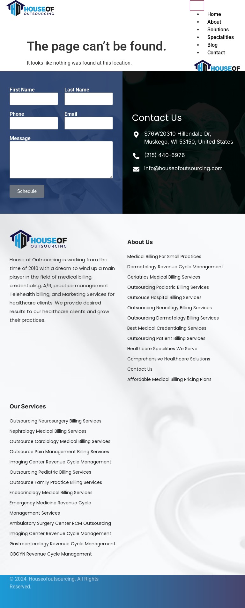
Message (20, 138)
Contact (216, 53)
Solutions (218, 30)
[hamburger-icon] (197, 5)
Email (70, 114)
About (214, 22)
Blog (212, 45)
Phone (17, 114)
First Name (22, 89)
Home (214, 14)
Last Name (76, 89)
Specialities (220, 37)
